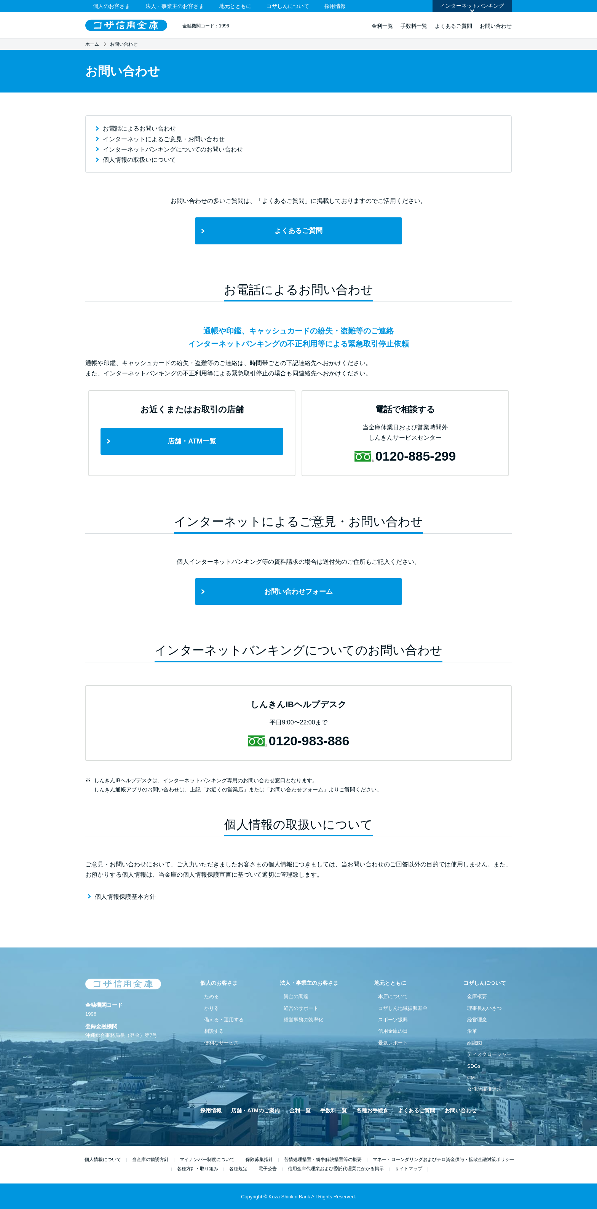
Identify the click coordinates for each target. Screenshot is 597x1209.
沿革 (472, 1031)
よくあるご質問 (453, 26)
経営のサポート (301, 1008)
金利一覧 (382, 26)
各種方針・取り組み (197, 1168)
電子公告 (268, 1168)
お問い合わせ (496, 26)
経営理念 (477, 1019)
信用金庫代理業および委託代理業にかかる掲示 (336, 1168)
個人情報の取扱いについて (139, 159)
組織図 (474, 1043)
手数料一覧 (414, 26)
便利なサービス (221, 1043)
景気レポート (393, 1043)
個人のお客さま (111, 6)
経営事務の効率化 (303, 1019)
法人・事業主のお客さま (174, 6)
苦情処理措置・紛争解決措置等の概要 (323, 1159)
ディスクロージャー (489, 1054)
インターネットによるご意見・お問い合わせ (164, 139)
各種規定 (238, 1168)
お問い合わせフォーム (298, 591)
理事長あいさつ (484, 1008)
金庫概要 (477, 996)
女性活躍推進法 (484, 1089)
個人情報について (103, 1159)
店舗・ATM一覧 (192, 441)
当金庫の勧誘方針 (150, 1159)
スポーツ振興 (393, 1019)
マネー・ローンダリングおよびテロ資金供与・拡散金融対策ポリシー (443, 1159)
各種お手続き (372, 1110)
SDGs (473, 1066)
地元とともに (235, 6)
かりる (211, 1008)
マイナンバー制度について (207, 1159)
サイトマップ (408, 1168)
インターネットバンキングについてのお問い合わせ (173, 149)
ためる (211, 996)
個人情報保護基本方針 (125, 896)
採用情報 (335, 6)
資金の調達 (296, 996)
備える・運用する (224, 1019)
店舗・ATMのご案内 (255, 1110)
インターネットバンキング (472, 6)
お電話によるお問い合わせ (139, 128)
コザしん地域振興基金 (403, 1008)
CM (471, 1077)
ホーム (92, 44)
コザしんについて (288, 6)
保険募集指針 (259, 1159)
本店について (393, 996)
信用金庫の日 (393, 1031)
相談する (214, 1031)
